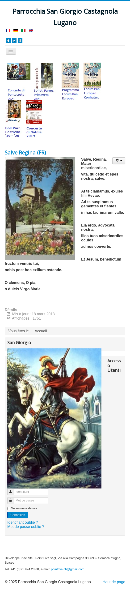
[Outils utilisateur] (118, 160)
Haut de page (114, 582)
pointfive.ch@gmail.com (67, 569)
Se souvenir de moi (24, 508)
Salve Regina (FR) (25, 152)
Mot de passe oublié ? (25, 527)
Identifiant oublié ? (22, 522)
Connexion (17, 515)
